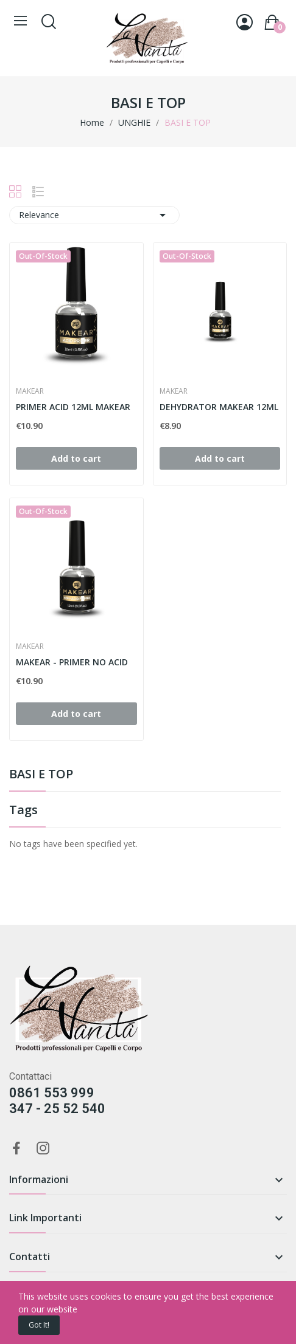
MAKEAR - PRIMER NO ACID (72, 662)
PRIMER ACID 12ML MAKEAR (73, 407)
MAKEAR (30, 391)
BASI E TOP (41, 775)
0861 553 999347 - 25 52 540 (57, 1100)
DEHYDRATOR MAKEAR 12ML (219, 407)
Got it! (39, 1325)
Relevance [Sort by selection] (94, 215)
